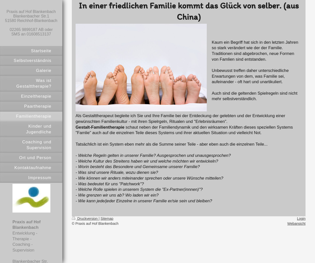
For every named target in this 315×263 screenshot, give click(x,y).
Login (301, 219)
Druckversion (85, 219)
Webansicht (296, 224)
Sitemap (107, 219)
